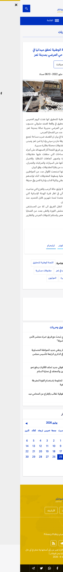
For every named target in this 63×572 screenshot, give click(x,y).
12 (20, 446)
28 (20, 456)
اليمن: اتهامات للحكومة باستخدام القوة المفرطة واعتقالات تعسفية (34, 382)
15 (54, 451)
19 (27, 451)
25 (40, 456)
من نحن (46, 525)
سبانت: (39, 64)
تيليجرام (31, 245)
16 (47, 451)
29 (13, 456)
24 (47, 456)
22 (6, 451)
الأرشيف (31, 510)
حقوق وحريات (46, 32)
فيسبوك (50, 245)
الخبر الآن (56, 549)
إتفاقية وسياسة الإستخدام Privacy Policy (42, 534)
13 (13, 446)
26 (33, 456)
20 (20, 451)
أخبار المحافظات (49, 510)
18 (33, 451)
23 (53, 456)
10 (33, 446)
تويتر (40, 245)
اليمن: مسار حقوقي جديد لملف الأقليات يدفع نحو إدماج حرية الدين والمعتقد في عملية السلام (33, 369)
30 (6, 456)
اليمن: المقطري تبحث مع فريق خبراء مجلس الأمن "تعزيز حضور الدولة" (32, 338)
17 (40, 451)
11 (27, 446)
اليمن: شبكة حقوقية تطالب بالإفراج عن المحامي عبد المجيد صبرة (32, 395)
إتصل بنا (56, 525)
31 (54, 464)
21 (13, 451)
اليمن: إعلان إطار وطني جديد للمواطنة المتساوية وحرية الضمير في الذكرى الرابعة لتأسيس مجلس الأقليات (33, 354)
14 (7, 446)
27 (27, 456)
